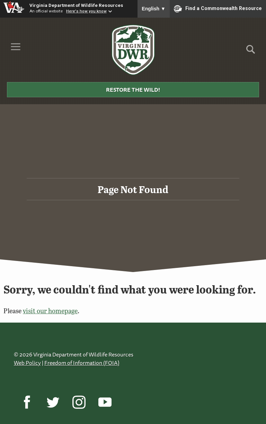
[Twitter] (53, 402)
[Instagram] (79, 402)
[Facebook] (27, 402)
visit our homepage (50, 310)
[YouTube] (105, 402)
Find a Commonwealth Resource (218, 8)
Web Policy (27, 362)
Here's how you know (86, 11)
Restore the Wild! (133, 89)
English (154, 8)
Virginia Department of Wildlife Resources (76, 5)
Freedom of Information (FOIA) (81, 362)
